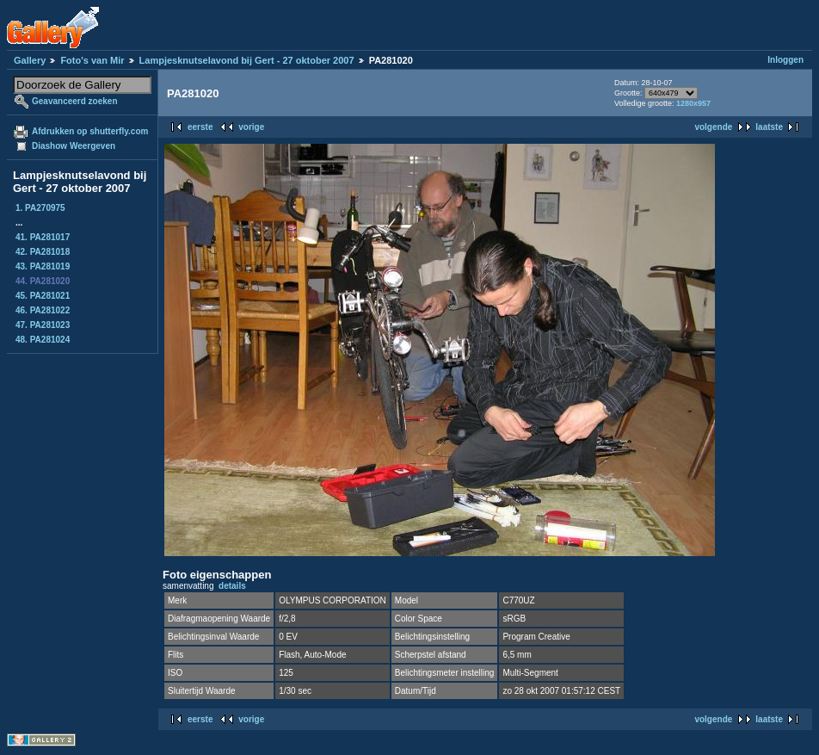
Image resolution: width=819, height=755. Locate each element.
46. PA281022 (42, 310)
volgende (713, 127)
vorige (251, 127)
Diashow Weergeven (73, 146)
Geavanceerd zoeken (75, 101)
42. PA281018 (42, 252)
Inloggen (785, 60)
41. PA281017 (42, 237)
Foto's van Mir (92, 60)
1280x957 (693, 103)
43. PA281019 (42, 266)
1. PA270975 (40, 208)
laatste (769, 127)
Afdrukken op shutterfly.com (90, 131)
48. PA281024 (42, 339)
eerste (200, 127)
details (232, 586)
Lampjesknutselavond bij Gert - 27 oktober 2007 (246, 60)
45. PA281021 (42, 295)
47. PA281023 (42, 325)
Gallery (30, 60)
